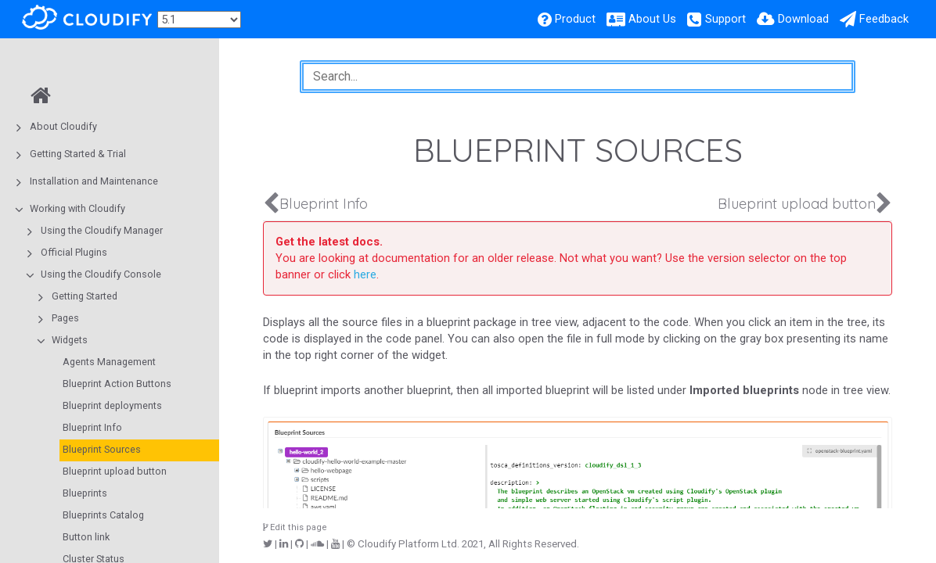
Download (803, 19)
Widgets (70, 340)
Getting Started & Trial (78, 154)
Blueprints (85, 493)
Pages (65, 318)
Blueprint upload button (115, 471)
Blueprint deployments (112, 405)
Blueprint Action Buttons (117, 383)
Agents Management (109, 362)
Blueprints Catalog (103, 515)
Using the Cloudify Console (101, 274)
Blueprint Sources (102, 449)
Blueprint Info (92, 427)
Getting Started (84, 296)
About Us (652, 19)
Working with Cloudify (77, 208)
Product (575, 19)
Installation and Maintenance (94, 181)
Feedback (884, 19)
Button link (86, 537)
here (365, 274)
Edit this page (295, 527)
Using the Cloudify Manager (102, 230)
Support (725, 19)
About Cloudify (63, 126)
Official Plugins (74, 252)
